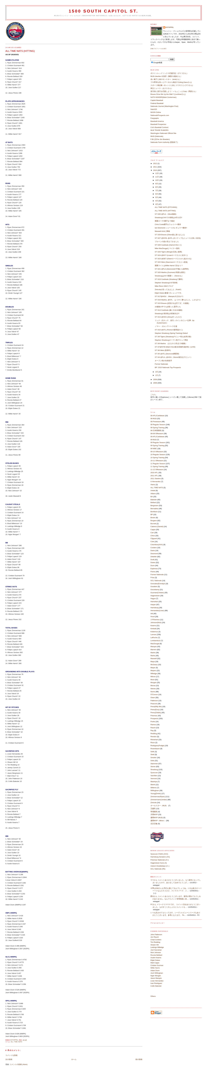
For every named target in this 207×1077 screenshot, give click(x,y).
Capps (153, 530)
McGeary (153, 665)
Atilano (153, 494)
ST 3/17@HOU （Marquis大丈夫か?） (169, 296)
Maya (152, 662)
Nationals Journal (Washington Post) (164, 106)
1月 (156, 375)
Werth (152, 785)
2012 (155, 163)
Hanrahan (154, 602)
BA (151, 497)
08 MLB (153, 418)
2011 (155, 167)
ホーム (73, 1059)
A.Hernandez (155, 482)
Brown (152, 518)
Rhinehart (154, 740)
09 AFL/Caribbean (157, 437)
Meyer (152, 668)
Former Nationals (161, 364)
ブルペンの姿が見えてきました (167, 242)
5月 (156, 197)
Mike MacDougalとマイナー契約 (167, 248)
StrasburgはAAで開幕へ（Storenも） (169, 276)
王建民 (153, 809)
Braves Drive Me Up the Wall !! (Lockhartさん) (167, 94)
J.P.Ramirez (155, 620)
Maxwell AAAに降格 (162, 231)
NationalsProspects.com (159, 115)
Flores (152, 572)
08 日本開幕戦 (155, 430)
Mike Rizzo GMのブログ (164, 286)
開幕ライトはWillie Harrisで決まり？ (169, 266)
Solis (152, 761)
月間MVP (154, 814)
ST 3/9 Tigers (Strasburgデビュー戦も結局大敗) (173, 337)
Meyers (153, 670)
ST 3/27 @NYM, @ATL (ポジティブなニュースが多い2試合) (178, 238)
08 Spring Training (157, 428)
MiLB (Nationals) (156, 136)
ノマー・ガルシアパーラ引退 (166, 326)
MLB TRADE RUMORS (159, 130)
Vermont (153, 778)
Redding (153, 734)
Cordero (153, 548)
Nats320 (153, 109)
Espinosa (153, 569)
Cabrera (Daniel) (156, 526)
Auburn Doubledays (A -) (159, 866)
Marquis (153, 646)
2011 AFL (154, 476)
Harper (153, 605)
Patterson (154, 701)
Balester (153, 500)
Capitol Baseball (156, 100)
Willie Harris (155, 968)
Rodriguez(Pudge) (157, 746)
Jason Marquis (156, 978)
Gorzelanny (154, 590)
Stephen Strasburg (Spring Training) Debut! (171, 333)
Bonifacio (153, 512)
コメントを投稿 (11, 1055)
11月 (157, 177)
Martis (152, 656)
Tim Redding (155, 942)
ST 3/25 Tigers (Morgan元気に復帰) (168, 252)
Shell (152, 754)
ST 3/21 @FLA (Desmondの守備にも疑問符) (172, 269)
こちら (153, 394)
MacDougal (154, 644)
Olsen (152, 698)
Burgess (153, 521)
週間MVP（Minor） (157, 821)
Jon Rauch (154, 937)
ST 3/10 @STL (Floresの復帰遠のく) (169, 330)
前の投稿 (138, 1059)
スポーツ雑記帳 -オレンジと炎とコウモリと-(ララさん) (171, 85)
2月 (156, 372)
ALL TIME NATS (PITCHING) (166, 207)
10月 (157, 180)
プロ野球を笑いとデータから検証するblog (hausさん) (171, 82)
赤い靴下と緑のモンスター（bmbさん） (165, 79)
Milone (153, 677)
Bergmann (154, 506)
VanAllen (153, 776)
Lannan (153, 634)
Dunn (152, 566)
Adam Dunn (155, 971)
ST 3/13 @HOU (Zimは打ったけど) (168, 317)
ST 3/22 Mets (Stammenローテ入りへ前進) (171, 262)
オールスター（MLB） (159, 806)
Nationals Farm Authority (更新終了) (164, 142)
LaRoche (153, 638)
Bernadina (154, 509)
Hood (152, 617)
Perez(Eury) (155, 710)
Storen (153, 766)
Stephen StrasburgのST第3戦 (166, 283)
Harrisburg (154, 608)
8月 (156, 187)
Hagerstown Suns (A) (158, 863)
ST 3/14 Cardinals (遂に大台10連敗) (168, 310)
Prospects (154, 718)
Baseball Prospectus (158, 124)
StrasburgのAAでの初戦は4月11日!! (168, 218)
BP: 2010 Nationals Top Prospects (168, 367)
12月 (157, 173)
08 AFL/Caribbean (157, 416)
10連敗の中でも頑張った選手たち (168, 307)
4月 (156, 201)
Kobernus (154, 632)
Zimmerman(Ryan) (157, 797)
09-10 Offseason (156, 452)
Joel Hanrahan (156, 950)
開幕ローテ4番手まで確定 (165, 221)
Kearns (153, 626)
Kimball (153, 629)
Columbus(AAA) (156, 545)
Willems (153, 788)
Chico (152, 536)
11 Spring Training (157, 466)
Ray (152, 730)
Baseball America (157, 121)
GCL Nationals (156, 581)
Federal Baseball (156, 103)
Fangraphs (154, 118)
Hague (153, 598)
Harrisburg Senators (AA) (160, 857)
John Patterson (156, 935)
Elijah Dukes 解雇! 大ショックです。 (169, 293)
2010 (155, 170)
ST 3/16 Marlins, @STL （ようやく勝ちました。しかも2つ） (178, 300)
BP (151, 514)
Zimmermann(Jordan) (158, 800)
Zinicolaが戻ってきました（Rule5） (168, 290)
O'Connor (154, 694)
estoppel (170, 27)
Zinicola (153, 802)
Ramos (153, 725)
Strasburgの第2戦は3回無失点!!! (167, 314)
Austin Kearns (155, 958)
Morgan (153, 682)
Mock (152, 680)
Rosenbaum (155, 749)
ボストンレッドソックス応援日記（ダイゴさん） (169, 73)
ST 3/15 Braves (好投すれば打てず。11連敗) (172, 303)
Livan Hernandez (156, 981)
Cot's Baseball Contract (159, 127)
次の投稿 (8, 1059)
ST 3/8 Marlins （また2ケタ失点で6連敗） (171, 343)
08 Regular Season (157, 425)
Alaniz (152, 485)
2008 (155, 383)
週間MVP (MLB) (156, 818)
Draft (152, 560)
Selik (152, 752)
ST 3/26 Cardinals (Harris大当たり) (168, 245)
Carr (152, 533)
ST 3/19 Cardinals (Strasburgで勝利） (169, 279)
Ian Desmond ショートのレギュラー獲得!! (171, 228)
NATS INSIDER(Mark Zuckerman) (163, 97)
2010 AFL (154, 473)
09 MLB (153, 440)
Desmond (154, 554)
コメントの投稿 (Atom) (18, 1064)
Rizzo (152, 742)
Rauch (153, 728)
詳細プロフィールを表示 (158, 48)
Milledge (153, 674)
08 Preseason (155, 422)
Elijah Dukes (155, 960)
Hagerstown (155, 596)
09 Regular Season (157, 442)
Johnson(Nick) (155, 622)
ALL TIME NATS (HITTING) (165, 211)
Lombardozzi (155, 641)
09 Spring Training (157, 446)
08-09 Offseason (156, 434)
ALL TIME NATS (16, 1042)
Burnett (153, 524)
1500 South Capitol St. (103, 11)
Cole (152, 542)
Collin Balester (156, 986)
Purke (152, 722)
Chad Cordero (155, 940)
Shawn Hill (154, 945)
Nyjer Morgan (155, 976)
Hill (151, 614)
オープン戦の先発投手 (163, 361)
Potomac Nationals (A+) (159, 860)
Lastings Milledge (157, 947)
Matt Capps (154, 963)
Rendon (153, 737)
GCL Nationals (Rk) (157, 869)
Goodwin (153, 586)
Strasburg (154, 770)
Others (153, 996)
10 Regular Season (157, 454)
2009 (155, 379)
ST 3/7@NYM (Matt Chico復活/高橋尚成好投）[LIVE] (175, 347)
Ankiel (152, 490)
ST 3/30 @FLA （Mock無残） (166, 214)
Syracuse (154, 773)
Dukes (152, 562)
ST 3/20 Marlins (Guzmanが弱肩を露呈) (170, 272)
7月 (156, 190)
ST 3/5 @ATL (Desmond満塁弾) (167, 354)
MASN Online (155, 112)
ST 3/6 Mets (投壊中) (163, 350)
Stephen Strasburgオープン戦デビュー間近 (171, 340)
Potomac (153, 716)
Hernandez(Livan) (157, 610)
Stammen (154, 764)
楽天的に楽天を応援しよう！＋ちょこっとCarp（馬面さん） (173, 91)
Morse (152, 686)
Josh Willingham (156, 973)
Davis (152, 550)
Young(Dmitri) (155, 794)
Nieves (153, 689)
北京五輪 (153, 824)
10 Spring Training (157, 458)
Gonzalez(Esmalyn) (157, 584)
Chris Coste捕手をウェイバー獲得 (168, 224)
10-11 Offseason (156, 461)
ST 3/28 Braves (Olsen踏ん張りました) (170, 235)
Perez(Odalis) (155, 713)
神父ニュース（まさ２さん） (161, 88)
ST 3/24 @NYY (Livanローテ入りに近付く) (171, 255)
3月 (156, 204)
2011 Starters (155, 478)
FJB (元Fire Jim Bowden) (160, 139)
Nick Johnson (155, 952)
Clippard (153, 538)
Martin (152, 653)
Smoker (153, 758)
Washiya (153, 782)
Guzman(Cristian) (157, 593)
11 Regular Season (157, 464)
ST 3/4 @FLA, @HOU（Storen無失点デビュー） (173, 357)
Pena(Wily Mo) (156, 706)
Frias (152, 578)
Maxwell (153, 658)
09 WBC (153, 449)
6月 (156, 194)
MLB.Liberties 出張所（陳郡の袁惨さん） (166, 76)
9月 (156, 184)
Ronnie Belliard (156, 955)
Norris (152, 692)
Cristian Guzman (156, 965)
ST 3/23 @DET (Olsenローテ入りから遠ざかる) (173, 259)
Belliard (153, 502)
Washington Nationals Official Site (163, 133)
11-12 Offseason (156, 470)
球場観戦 (153, 812)
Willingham (154, 790)
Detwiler (153, 557)
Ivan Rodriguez (156, 983)
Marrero (153, 650)
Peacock (153, 704)
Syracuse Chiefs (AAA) (159, 854)
